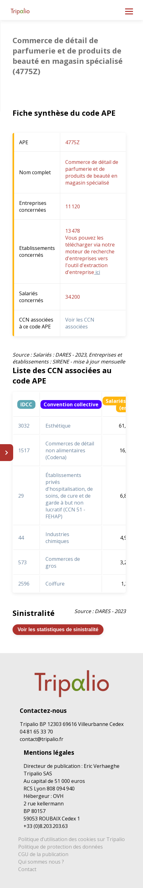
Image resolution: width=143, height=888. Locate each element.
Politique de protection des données (60, 846)
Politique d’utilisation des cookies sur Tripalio (71, 839)
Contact (27, 869)
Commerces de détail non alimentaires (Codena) (69, 450)
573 (22, 562)
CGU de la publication (43, 854)
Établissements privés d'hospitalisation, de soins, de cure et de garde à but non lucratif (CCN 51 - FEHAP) (69, 496)
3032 (23, 425)
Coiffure (55, 583)
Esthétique (58, 425)
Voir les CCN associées (79, 323)
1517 (23, 450)
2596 (23, 583)
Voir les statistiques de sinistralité (58, 629)
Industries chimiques (57, 538)
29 (21, 495)
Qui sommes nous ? (41, 861)
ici (97, 272)
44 (21, 537)
